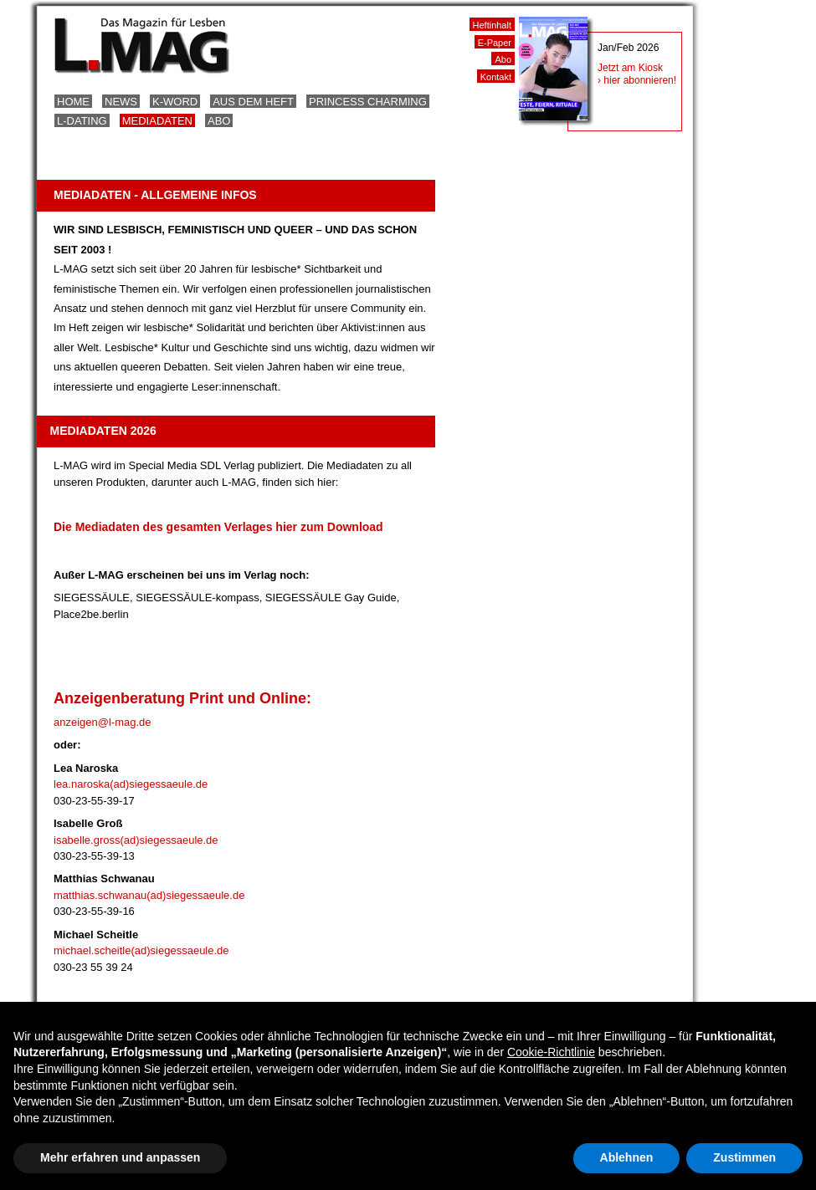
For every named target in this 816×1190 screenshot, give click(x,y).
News (121, 101)
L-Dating (82, 121)
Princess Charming (368, 101)
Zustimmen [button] (744, 1157)
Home (73, 101)
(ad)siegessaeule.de (169, 840)
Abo (219, 121)
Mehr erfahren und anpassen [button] (120, 1157)
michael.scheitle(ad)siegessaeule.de (141, 950)
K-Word (175, 101)
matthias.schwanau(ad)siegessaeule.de (149, 895)
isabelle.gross (87, 840)
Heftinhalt (492, 25)
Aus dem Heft (253, 101)
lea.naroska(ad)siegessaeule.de (131, 784)
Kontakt (495, 77)
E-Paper (494, 43)
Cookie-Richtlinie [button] (551, 1052)
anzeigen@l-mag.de (102, 722)
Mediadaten (157, 121)
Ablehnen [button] (627, 1157)
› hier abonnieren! (637, 80)
